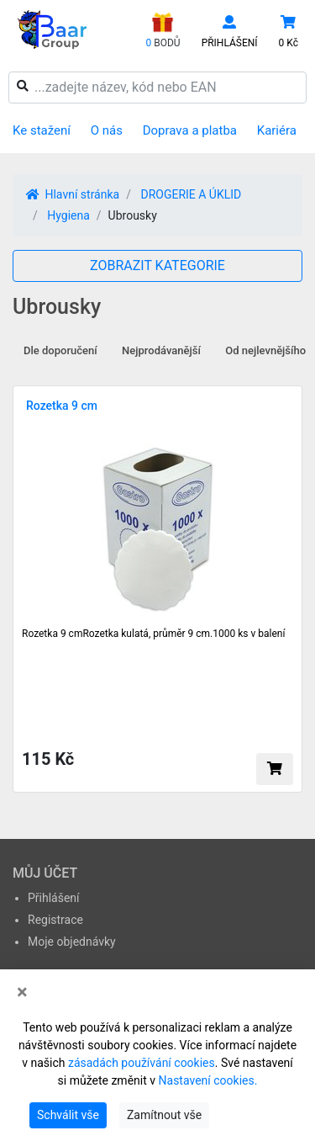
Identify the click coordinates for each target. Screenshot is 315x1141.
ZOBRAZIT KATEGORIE (157, 265)
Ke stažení (42, 130)
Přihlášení (54, 898)
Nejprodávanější (161, 350)
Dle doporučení (60, 350)
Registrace (55, 919)
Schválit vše (68, 1115)
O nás (107, 130)
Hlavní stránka (72, 194)
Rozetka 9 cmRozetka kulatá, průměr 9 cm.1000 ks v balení (153, 633)
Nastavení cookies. (208, 1080)
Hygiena (68, 215)
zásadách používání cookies (141, 1062)
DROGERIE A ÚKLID (190, 194)
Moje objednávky (72, 941)
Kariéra (277, 130)
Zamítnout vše (164, 1115)
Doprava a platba (190, 130)
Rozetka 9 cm (61, 405)
